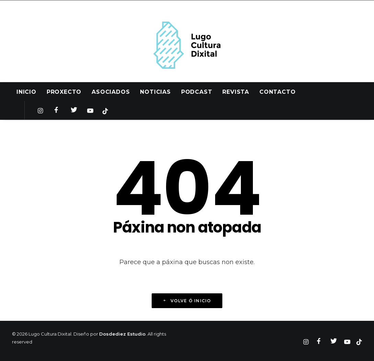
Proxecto (64, 92)
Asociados (111, 92)
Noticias (155, 92)
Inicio (26, 92)
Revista (235, 92)
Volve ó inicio (187, 300)
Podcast (196, 92)
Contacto (277, 92)
